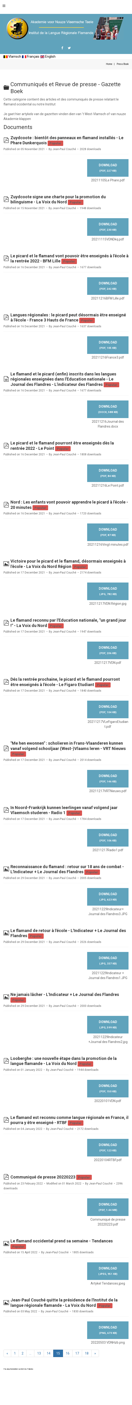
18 (87, 1353)
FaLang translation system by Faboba (18, 1369)
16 (67, 1353)
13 (39, 1353)
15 (58, 1353)
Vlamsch (12, 56)
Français (30, 56)
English (48, 56)
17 (77, 1353)
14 (48, 1353)
